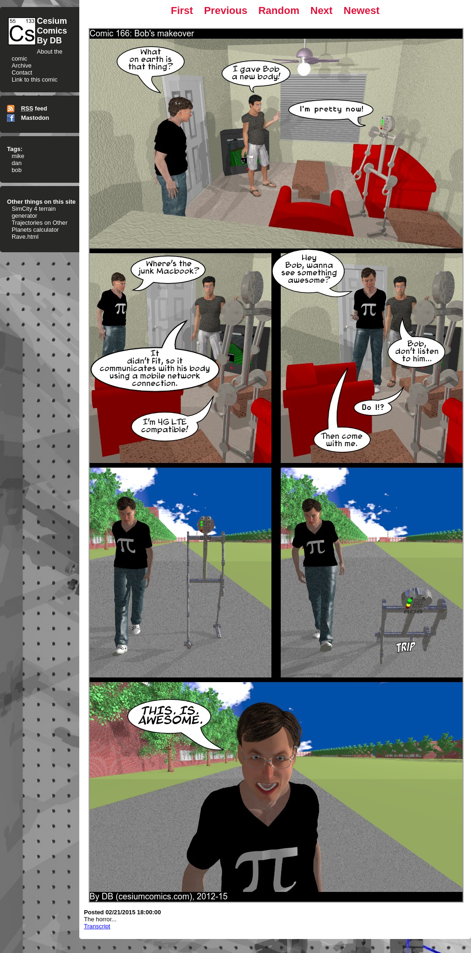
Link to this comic (34, 79)
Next (322, 10)
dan (16, 162)
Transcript (97, 926)
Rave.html (25, 236)
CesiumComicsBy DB (52, 30)
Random (278, 10)
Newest (362, 10)
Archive (22, 65)
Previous (225, 10)
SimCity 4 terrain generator (34, 212)
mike (18, 155)
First (182, 10)
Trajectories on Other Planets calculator (40, 226)
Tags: (14, 148)
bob (16, 169)
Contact (22, 72)
